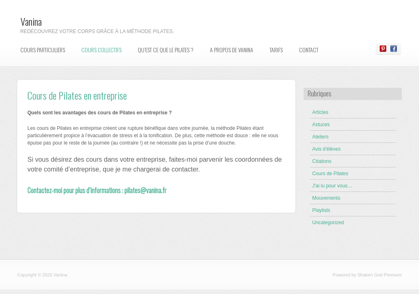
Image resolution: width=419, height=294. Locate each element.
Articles (320, 112)
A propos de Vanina (231, 49)
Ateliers (320, 137)
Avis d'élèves (326, 149)
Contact (308, 49)
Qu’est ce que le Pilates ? (166, 49)
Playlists (321, 210)
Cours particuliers (42, 49)
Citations (321, 161)
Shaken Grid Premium (380, 274)
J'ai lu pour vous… (332, 186)
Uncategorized (328, 222)
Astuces (321, 124)
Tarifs (276, 49)
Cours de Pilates (330, 173)
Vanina (31, 21)
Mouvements (326, 198)
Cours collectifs (101, 49)
